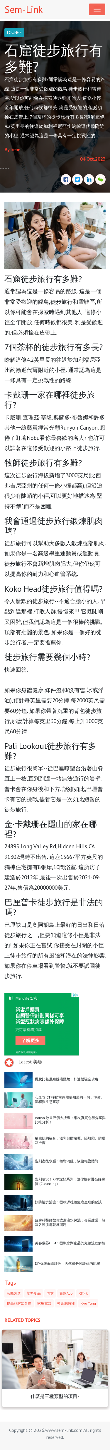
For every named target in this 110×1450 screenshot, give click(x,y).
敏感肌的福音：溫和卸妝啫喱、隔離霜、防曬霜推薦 (70, 1140)
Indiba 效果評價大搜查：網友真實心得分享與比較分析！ (70, 1120)
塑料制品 (34, 1293)
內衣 (50, 1293)
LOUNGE (14, 32)
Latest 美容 (30, 1062)
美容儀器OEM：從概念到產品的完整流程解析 (70, 1243)
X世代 (83, 1293)
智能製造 (14, 1293)
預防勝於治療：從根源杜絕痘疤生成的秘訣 (68, 1202)
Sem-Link (24, 9)
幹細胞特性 (66, 1303)
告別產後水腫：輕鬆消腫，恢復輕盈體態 (66, 1161)
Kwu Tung (88, 1303)
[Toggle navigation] (97, 9)
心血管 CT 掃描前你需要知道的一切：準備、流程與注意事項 (69, 1099)
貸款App (66, 1293)
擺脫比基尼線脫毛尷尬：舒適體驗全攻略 (66, 1079)
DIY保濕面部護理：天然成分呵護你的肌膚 (67, 1263)
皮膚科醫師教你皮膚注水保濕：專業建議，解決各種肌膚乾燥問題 (70, 1222)
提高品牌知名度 (19, 1303)
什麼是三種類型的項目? (55, 1396)
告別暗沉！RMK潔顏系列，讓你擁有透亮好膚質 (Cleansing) (70, 1181)
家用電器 (44, 1303)
